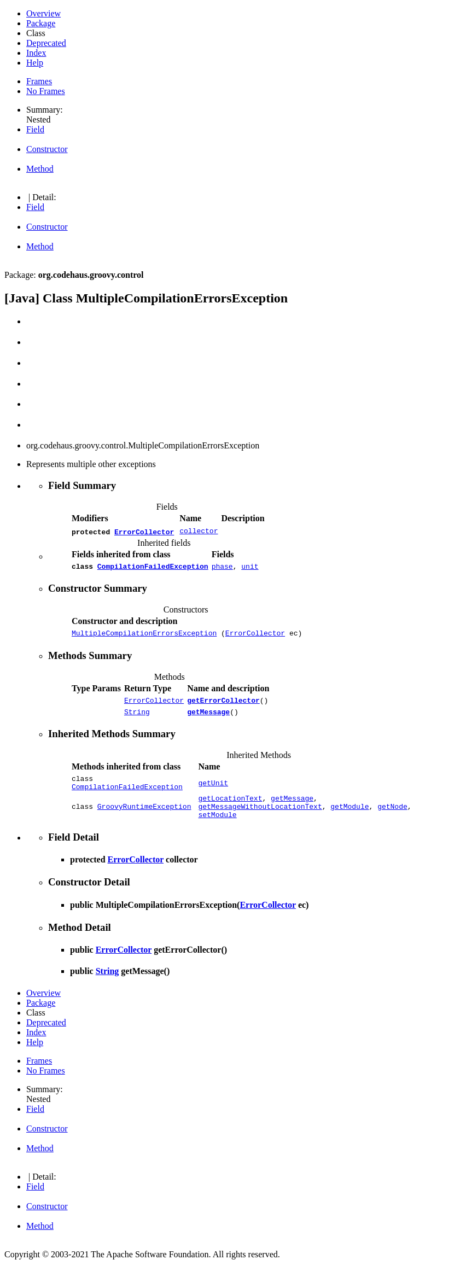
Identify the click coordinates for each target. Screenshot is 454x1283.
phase (222, 568)
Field (35, 129)
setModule (217, 829)
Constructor (47, 149)
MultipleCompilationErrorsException (144, 636)
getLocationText (230, 809)
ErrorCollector (144, 531)
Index (36, 52)
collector (198, 531)
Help (34, 62)
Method (40, 168)
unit (249, 568)
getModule (349, 819)
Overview (43, 13)
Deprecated (46, 43)
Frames (39, 81)
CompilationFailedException (152, 568)
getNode (392, 819)
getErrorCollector (223, 705)
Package (40, 23)
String (137, 718)
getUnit (213, 791)
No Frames (45, 91)
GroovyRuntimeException (144, 819)
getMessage (208, 718)
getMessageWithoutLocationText (260, 819)
